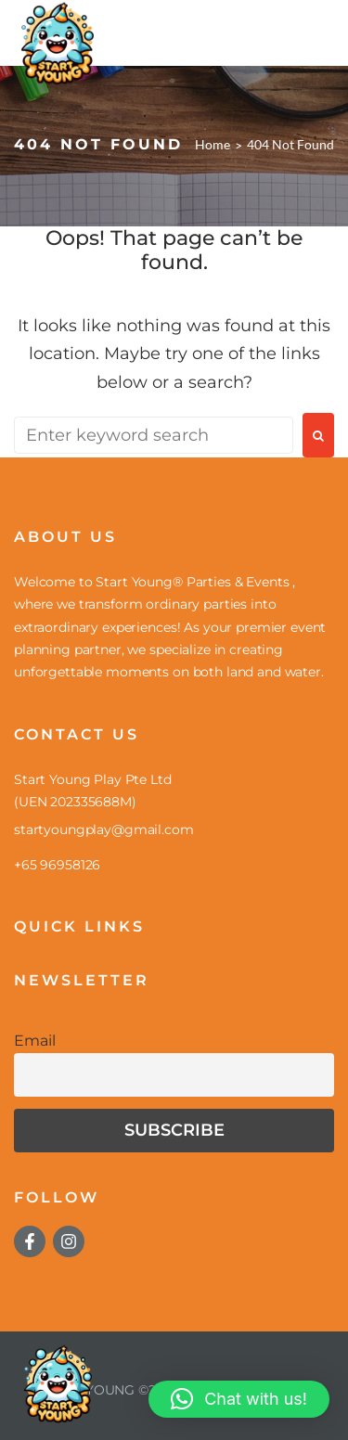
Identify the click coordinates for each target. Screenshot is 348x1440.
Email (35, 1040)
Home (212, 144)
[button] (238, 1399)
